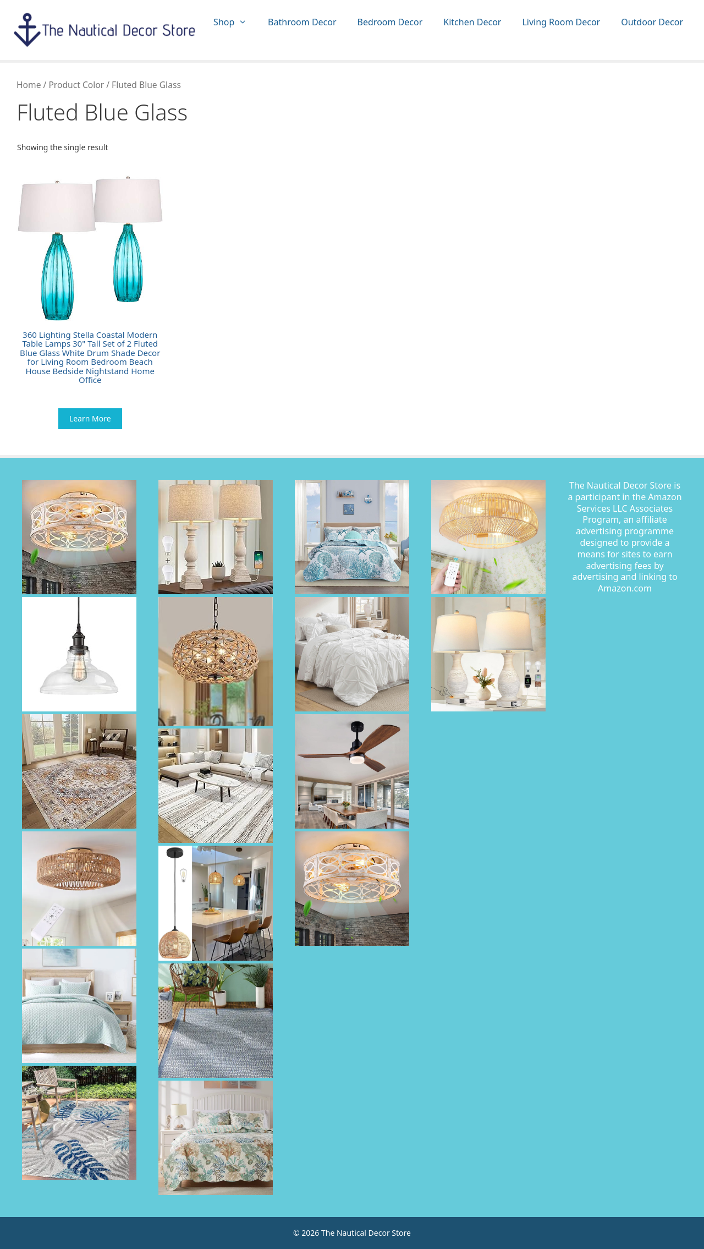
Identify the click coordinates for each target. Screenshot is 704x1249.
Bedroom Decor (390, 22)
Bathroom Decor (302, 22)
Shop (235, 22)
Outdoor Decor (652, 22)
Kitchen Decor (472, 22)
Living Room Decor (561, 22)
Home (28, 85)
